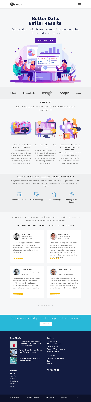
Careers (12, 384)
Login (12, 386)
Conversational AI (52, 346)
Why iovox (13, 373)
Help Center (50, 363)
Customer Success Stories (55, 358)
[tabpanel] (15, 93)
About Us (13, 376)
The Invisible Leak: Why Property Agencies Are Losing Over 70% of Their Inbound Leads (30, 344)
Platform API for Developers (56, 349)
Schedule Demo (45, 41)
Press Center (14, 381)
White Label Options (53, 351)
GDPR (76, 398)
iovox (16, 4)
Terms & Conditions (33, 398)
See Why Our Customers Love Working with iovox (45, 225)
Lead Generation (52, 341)
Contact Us (14, 378)
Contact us (45, 324)
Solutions (50, 338)
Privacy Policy (49, 398)
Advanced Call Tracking (54, 344)
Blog (48, 361)
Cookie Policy (64, 398)
